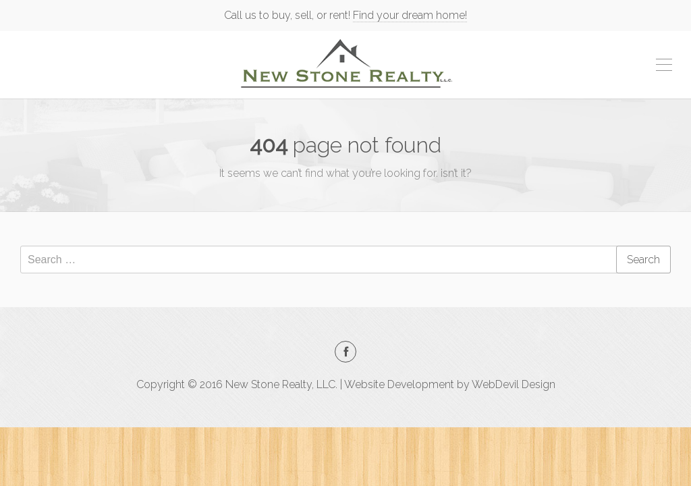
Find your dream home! (410, 15)
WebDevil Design (513, 384)
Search (643, 259)
